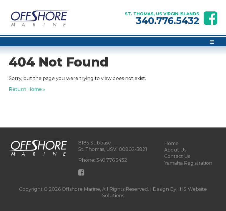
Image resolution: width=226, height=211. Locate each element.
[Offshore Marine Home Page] (39, 19)
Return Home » (27, 89)
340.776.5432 (167, 20)
